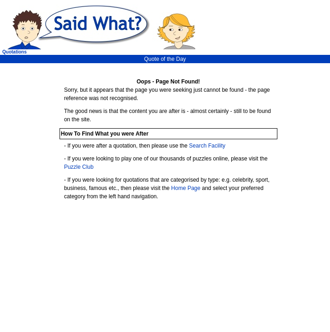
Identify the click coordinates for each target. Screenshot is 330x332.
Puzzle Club (79, 167)
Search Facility (207, 145)
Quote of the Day (165, 59)
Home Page (185, 188)
